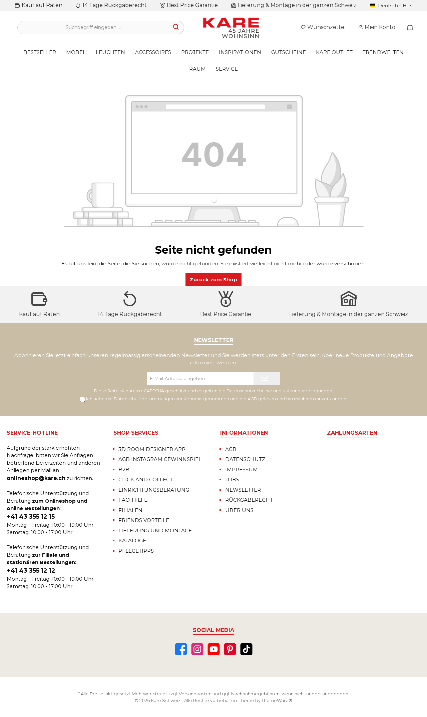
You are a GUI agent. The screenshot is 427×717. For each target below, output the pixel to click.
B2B (123, 469)
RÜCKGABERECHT (249, 500)
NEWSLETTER (243, 490)
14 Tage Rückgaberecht (114, 5)
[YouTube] (213, 649)
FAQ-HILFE (132, 500)
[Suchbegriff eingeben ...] (93, 27)
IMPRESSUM (241, 469)
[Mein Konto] (377, 27)
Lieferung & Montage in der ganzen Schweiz (297, 5)
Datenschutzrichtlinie (249, 390)
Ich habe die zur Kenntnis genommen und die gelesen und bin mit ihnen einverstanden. (216, 398)
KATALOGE (132, 540)
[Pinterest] (230, 649)
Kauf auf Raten (42, 5)
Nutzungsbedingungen (307, 390)
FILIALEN (130, 510)
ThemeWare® (277, 700)
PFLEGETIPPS (136, 551)
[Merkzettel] (323, 27)
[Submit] (267, 378)
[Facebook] (180, 649)
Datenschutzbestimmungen (144, 398)
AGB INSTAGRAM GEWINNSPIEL (159, 459)
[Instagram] (197, 649)
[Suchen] (176, 27)
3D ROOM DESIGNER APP (151, 449)
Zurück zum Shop (213, 279)
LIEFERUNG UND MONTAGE (155, 530)
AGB (252, 398)
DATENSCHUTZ (245, 459)
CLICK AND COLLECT (145, 479)
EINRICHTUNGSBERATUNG (153, 490)
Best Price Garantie (192, 5)
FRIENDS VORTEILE (143, 520)
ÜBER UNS (239, 510)
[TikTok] (246, 649)
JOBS (232, 479)
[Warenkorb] (408, 27)
